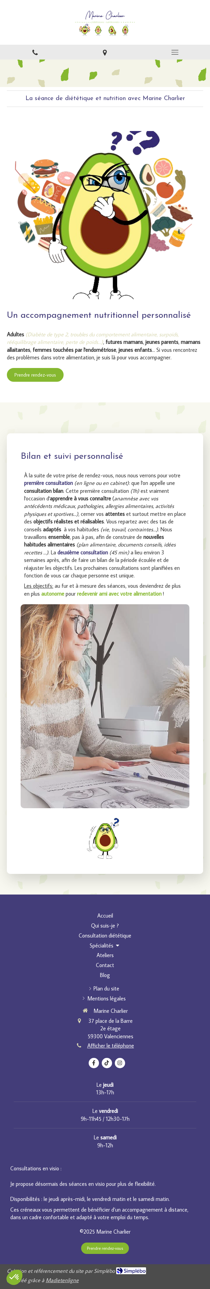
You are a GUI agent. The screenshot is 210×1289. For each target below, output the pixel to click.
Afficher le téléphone (110, 1045)
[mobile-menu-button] (175, 52)
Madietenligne (62, 1280)
